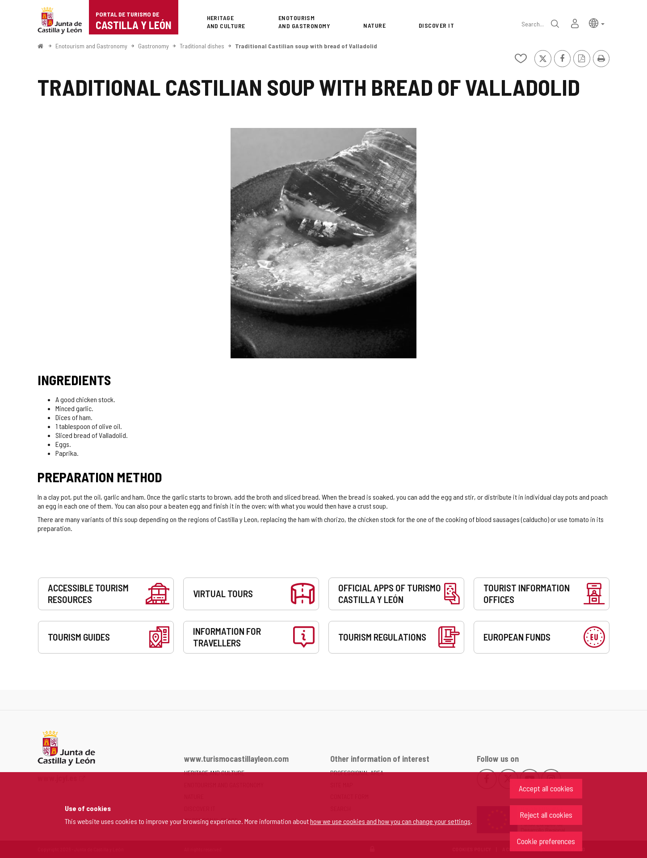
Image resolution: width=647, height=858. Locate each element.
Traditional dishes (202, 46)
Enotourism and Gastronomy (91, 46)
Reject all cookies (546, 815)
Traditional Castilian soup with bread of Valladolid (306, 46)
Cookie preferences (546, 841)
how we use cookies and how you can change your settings (390, 821)
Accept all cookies (546, 788)
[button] (597, 22)
